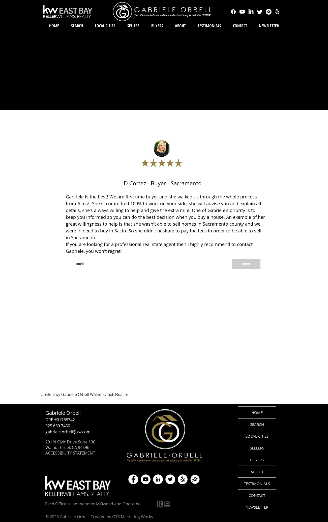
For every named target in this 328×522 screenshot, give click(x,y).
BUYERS (257, 459)
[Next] (246, 264)
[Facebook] (133, 479)
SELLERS (257, 447)
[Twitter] (170, 479)
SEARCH (257, 424)
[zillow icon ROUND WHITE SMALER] (195, 479)
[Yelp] (183, 479)
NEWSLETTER (257, 507)
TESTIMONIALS (257, 483)
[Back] (80, 264)
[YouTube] (146, 479)
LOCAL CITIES (257, 436)
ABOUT (257, 471)
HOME (257, 412)
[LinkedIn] (158, 479)
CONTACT (257, 495)
